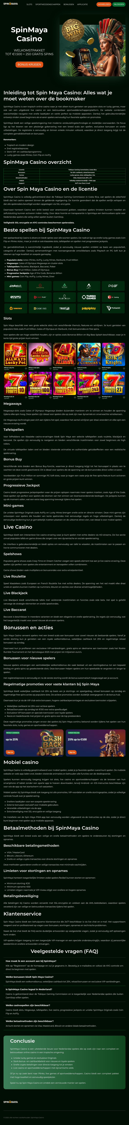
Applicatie (82, 4)
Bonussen (69, 4)
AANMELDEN (104, 4)
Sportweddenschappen (47, 4)
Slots (29, 4)
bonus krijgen (29, 64)
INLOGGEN (119, 4)
